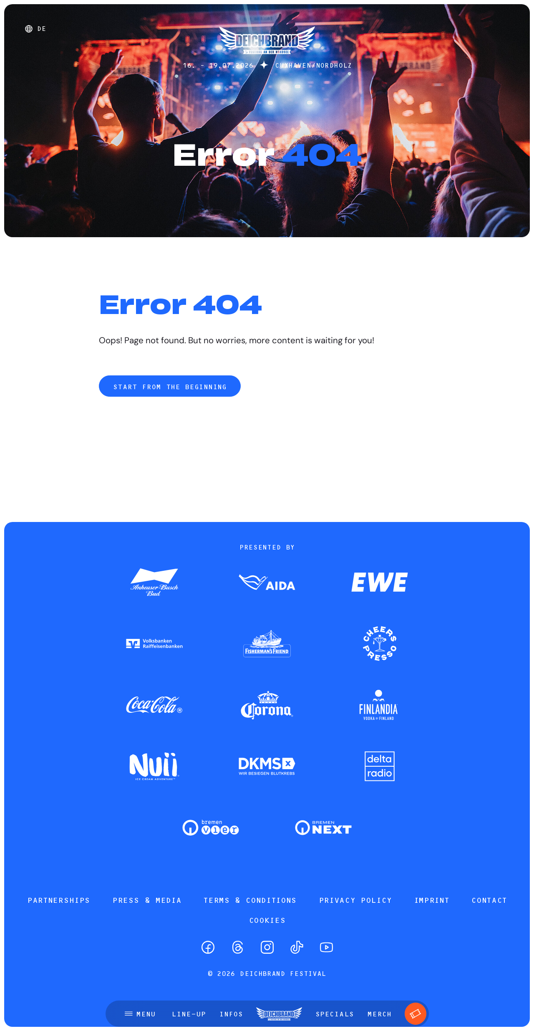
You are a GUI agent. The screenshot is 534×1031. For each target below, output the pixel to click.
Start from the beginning (169, 387)
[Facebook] (208, 947)
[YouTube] (326, 947)
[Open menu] (140, 1013)
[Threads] (237, 947)
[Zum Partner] (154, 583)
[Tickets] (416, 1014)
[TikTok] (296, 947)
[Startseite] (267, 58)
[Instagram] (267, 947)
